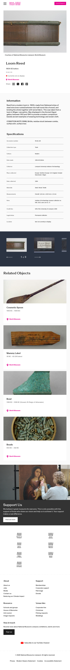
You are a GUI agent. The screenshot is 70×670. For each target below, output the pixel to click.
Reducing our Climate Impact (13, 596)
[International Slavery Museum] (19, 545)
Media (5, 591)
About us (6, 585)
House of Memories (10, 610)
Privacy (12, 661)
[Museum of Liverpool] (19, 535)
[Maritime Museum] (51, 545)
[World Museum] (51, 535)
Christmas (39, 610)
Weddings (39, 616)
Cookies (40, 661)
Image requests (9, 616)
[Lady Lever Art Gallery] (19, 564)
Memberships (41, 585)
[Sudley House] (51, 555)
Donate (38, 593)
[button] (16, 246)
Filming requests (42, 613)
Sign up (9, 632)
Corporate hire (41, 607)
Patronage (39, 591)
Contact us (7, 593)
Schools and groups (10, 607)
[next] (37, 257)
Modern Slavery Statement (26, 661)
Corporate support (42, 588)
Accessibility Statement (53, 661)
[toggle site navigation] (4, 3)
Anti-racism (7, 613)
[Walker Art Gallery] (19, 555)
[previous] (9, 257)
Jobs (5, 588)
